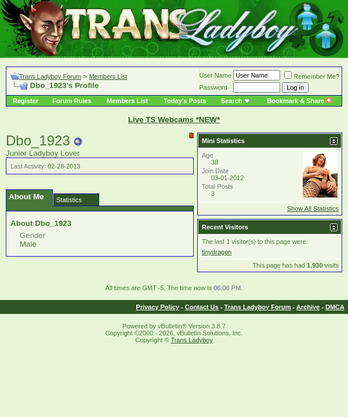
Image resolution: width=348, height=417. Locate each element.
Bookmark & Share (299, 100)
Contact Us (202, 306)
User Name (216, 75)
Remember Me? (311, 76)
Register (25, 100)
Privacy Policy (157, 306)
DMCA (335, 306)
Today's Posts (185, 100)
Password (213, 87)
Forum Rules (71, 100)
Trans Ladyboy (191, 339)
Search (231, 100)
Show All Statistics (313, 208)
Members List (108, 76)
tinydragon (216, 251)
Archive (308, 306)
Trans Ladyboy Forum (50, 76)
